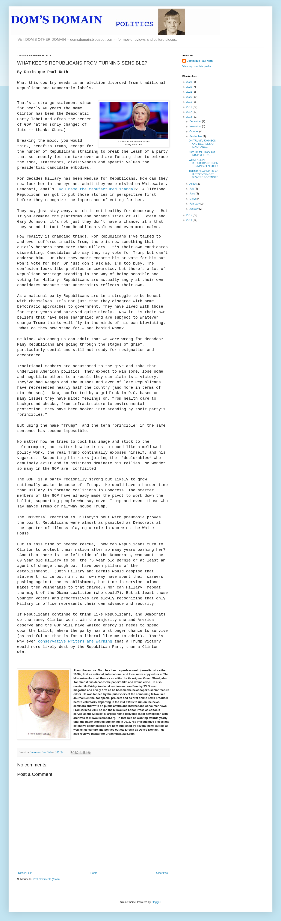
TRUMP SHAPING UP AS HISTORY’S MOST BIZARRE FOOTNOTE (203, 174)
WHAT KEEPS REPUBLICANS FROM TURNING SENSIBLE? (203, 163)
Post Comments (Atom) (46, 879)
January (194, 208)
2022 (189, 86)
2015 (189, 215)
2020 (189, 96)
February (194, 203)
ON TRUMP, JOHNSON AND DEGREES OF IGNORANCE (202, 143)
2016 (189, 116)
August (193, 183)
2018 (189, 106)
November (195, 126)
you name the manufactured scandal (97, 189)
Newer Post (25, 872)
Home (94, 872)
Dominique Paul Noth (200, 60)
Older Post (162, 872)
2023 (189, 81)
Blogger (155, 902)
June (192, 193)
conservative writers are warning (75, 641)
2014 (189, 219)
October (194, 131)
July (192, 188)
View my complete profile (196, 66)
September (196, 136)
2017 (189, 111)
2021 (189, 91)
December (195, 121)
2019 (189, 101)
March (193, 198)
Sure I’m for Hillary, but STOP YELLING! (202, 153)
